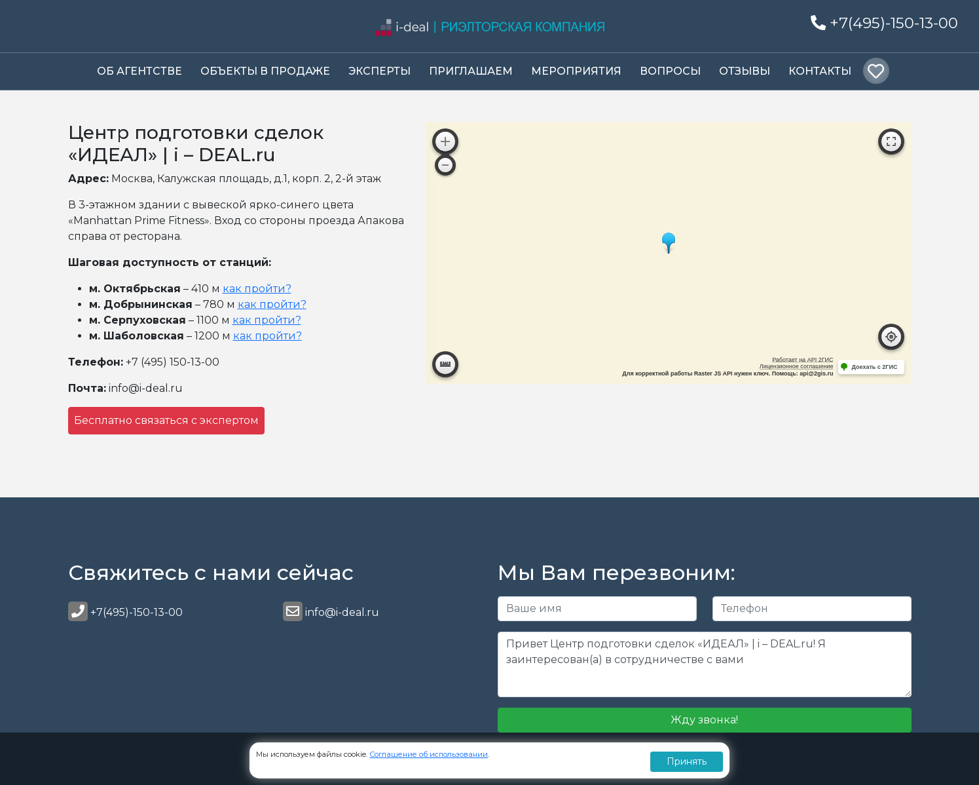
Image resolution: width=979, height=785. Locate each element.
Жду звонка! (704, 720)
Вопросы (670, 71)
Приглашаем (471, 71)
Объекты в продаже (265, 71)
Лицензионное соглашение (797, 366)
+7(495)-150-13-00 (884, 23)
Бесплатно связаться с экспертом (166, 420)
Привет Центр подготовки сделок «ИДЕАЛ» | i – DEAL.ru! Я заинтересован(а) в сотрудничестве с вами (705, 664)
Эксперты (379, 71)
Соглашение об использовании (428, 754)
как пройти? (257, 288)
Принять (687, 761)
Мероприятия (576, 71)
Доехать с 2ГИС (874, 367)
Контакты (819, 71)
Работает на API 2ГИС (802, 359)
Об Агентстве (139, 71)
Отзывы (744, 71)
